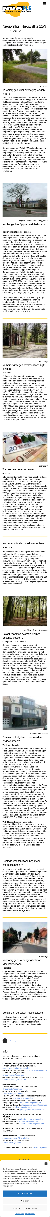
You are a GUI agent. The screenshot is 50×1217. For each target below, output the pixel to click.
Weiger (25, 1201)
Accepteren (24, 1193)
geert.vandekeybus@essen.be (16, 1068)
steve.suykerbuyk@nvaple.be (16, 1138)
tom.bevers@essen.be (13, 1093)
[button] (46, 1163)
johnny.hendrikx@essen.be (32, 1109)
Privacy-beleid (30, 1214)
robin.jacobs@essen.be (36, 1070)
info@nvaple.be (40, 1147)
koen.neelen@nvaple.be (14, 1142)
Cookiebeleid (19, 1214)
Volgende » (15, 1040)
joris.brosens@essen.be (14, 1075)
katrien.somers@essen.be (14, 1079)
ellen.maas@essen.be (25, 1107)
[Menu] (44, 3)
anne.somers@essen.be (31, 1102)
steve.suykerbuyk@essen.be (34, 1105)
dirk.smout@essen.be (12, 1089)
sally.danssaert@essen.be (31, 1119)
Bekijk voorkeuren (25, 1208)
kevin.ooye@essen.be (23, 1098)
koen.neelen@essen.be (27, 1121)
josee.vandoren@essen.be (32, 1123)
